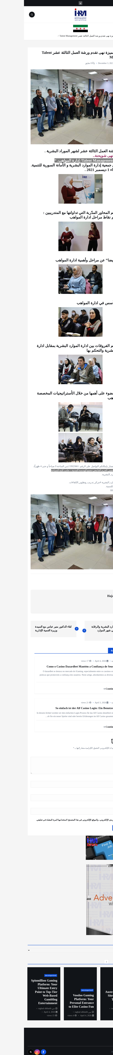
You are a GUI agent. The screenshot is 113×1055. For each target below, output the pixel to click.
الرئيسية (105, 36)
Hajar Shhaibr (92, 594)
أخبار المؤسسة (99, 63)
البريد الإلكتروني (98, 791)
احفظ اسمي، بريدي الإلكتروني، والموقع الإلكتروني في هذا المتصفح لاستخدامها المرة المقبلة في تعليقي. (57, 817)
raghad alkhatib (93, 1006)
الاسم (103, 777)
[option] (92, 991)
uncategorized (99, 980)
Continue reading (90, 687)
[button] (94, 959)
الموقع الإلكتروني (98, 804)
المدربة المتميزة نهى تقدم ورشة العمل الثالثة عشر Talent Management (69, 36)
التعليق (102, 754)
